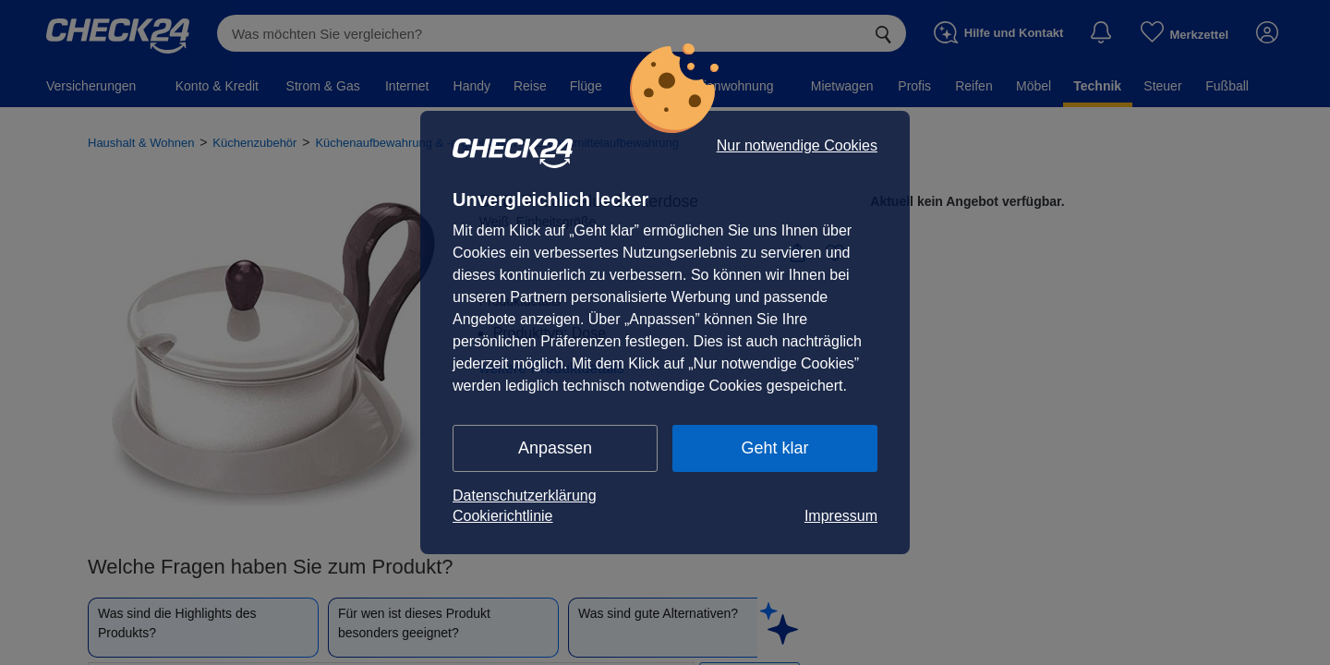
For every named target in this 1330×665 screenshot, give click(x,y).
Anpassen (555, 448)
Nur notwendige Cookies (797, 146)
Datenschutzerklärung (525, 495)
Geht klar (774, 448)
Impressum (840, 516)
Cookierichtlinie (503, 516)
